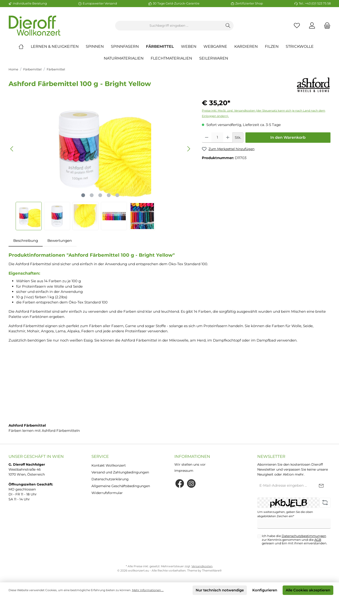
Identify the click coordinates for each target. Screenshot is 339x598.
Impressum (183, 470)
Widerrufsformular (107, 493)
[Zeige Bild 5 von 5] (117, 195)
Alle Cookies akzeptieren (308, 590)
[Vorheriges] (12, 148)
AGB (317, 540)
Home (13, 69)
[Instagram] (191, 483)
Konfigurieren (264, 590)
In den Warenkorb (288, 137)
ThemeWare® (212, 570)
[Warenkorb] (326, 25)
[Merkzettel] (296, 25)
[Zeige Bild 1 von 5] (83, 195)
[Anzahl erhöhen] (228, 137)
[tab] (26, 241)
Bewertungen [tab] (59, 240)
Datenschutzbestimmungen (304, 536)
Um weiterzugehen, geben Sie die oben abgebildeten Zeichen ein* (285, 514)
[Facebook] (179, 483)
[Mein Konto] (312, 25)
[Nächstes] (188, 148)
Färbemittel (32, 69)
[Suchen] (228, 25)
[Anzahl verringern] (207, 137)
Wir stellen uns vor (190, 464)
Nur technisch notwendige (220, 590)
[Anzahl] (217, 137)
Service (100, 456)
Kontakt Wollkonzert (108, 465)
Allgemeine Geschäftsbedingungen (120, 486)
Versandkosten (201, 566)
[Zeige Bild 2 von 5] (92, 195)
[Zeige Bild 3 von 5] (100, 195)
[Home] (24, 46)
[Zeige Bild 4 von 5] (109, 195)
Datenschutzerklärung (110, 479)
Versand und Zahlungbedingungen (120, 472)
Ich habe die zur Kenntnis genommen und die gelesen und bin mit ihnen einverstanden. (294, 539)
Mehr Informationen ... (148, 590)
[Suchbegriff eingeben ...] (169, 25)
